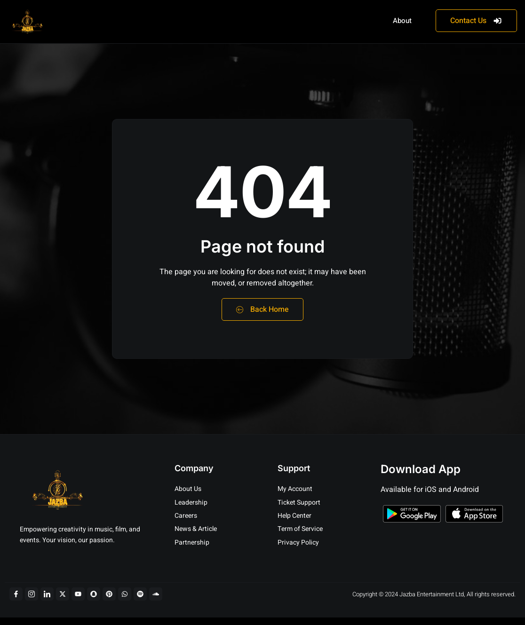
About (402, 21)
